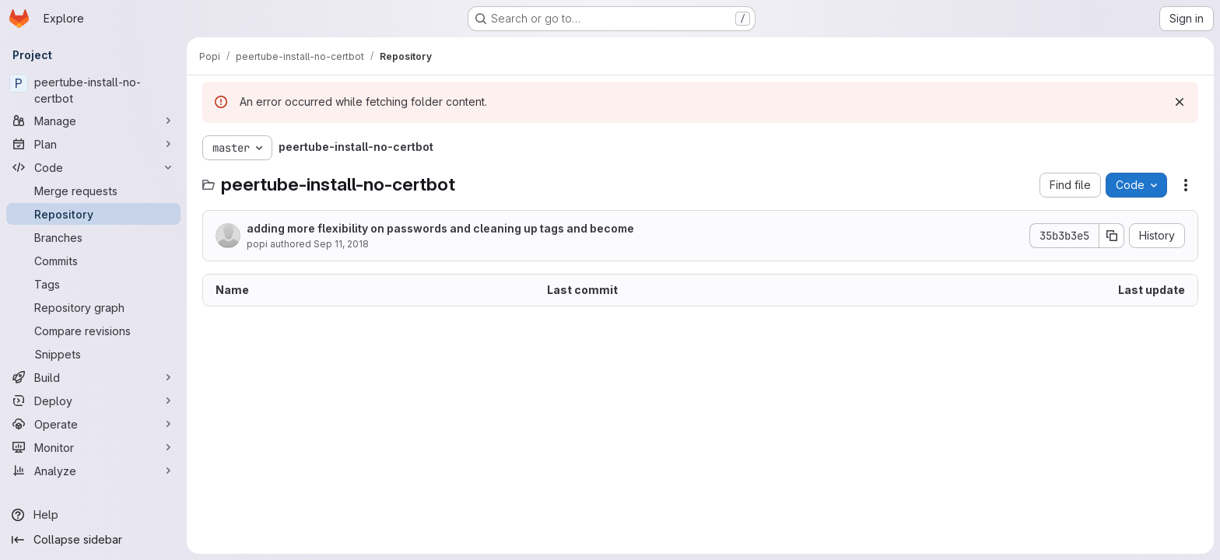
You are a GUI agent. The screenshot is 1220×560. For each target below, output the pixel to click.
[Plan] (93, 144)
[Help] (93, 515)
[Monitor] (93, 447)
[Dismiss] (1179, 102)
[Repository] (93, 214)
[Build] (93, 377)
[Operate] (93, 424)
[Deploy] (93, 400)
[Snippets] (93, 354)
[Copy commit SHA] (1111, 235)
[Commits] (93, 260)
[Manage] (93, 120)
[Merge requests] (93, 190)
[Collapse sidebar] (93, 540)
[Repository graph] (93, 307)
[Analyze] (93, 470)
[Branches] (93, 237)
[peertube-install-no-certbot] (93, 90)
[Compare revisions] (93, 330)
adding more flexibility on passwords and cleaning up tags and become (440, 228)
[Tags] (93, 284)
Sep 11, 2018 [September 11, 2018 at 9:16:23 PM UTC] (341, 244)
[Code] (93, 167)
